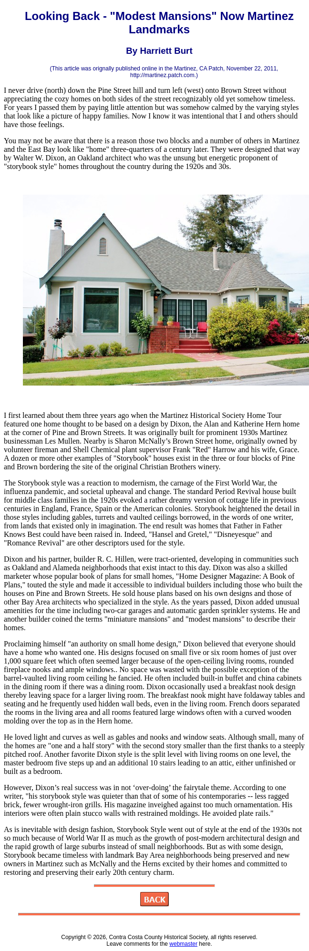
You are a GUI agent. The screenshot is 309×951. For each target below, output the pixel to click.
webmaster (183, 944)
